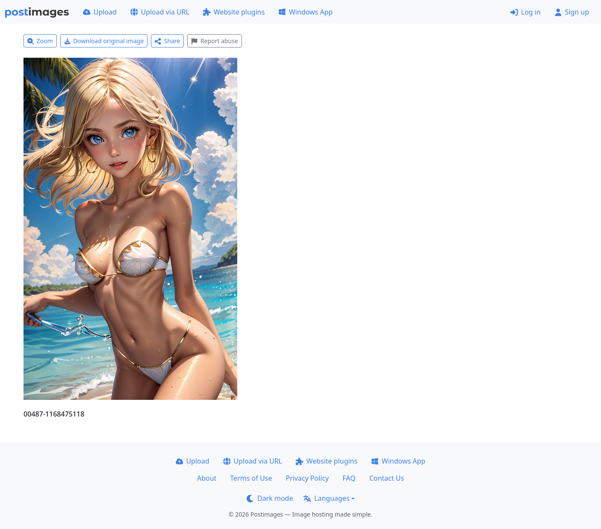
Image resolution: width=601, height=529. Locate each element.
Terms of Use (251, 478)
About (206, 478)
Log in (525, 12)
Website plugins (234, 12)
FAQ (348, 478)
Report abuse (214, 41)
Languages (326, 498)
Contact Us (386, 478)
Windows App (305, 12)
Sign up (571, 12)
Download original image (104, 41)
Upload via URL (159, 12)
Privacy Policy (307, 478)
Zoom (40, 41)
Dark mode (270, 498)
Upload (100, 12)
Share (167, 41)
